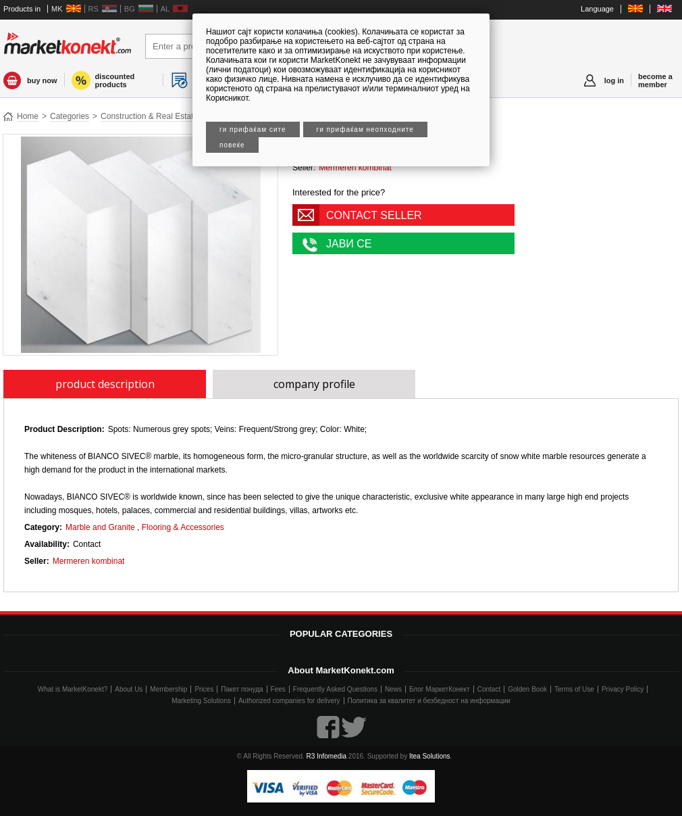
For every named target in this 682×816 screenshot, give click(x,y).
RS (93, 9)
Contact (488, 689)
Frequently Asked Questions (335, 689)
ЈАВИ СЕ (349, 243)
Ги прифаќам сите (252, 129)
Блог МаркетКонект (439, 689)
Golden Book (527, 689)
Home (27, 116)
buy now (42, 80)
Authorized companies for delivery (289, 700)
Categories (69, 116)
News (393, 689)
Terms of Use (574, 689)
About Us (128, 689)
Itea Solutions (429, 756)
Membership (168, 689)
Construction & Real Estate (149, 116)
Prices (203, 689)
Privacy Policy (623, 689)
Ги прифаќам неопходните (365, 129)
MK (57, 9)
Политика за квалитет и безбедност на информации (429, 700)
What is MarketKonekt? (72, 689)
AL (165, 9)
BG (129, 9)
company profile (314, 384)
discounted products (115, 80)
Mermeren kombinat (355, 167)
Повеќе (232, 145)
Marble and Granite (100, 527)
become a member (655, 80)
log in (614, 80)
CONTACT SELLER (374, 215)
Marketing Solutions (201, 700)
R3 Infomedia (326, 756)
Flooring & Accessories (183, 527)
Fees (278, 689)
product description (105, 384)
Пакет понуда (242, 689)
